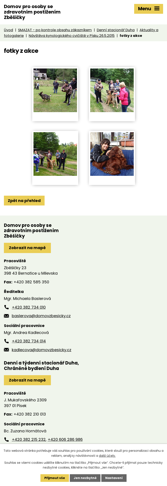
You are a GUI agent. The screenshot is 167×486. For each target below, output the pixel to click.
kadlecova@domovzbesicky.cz (41, 350)
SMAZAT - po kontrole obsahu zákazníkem (55, 30)
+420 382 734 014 (29, 341)
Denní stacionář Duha (116, 30)
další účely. (107, 455)
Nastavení (114, 478)
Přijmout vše (54, 478)
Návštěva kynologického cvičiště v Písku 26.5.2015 (72, 35)
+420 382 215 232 (29, 439)
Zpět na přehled (24, 200)
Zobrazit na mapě (27, 247)
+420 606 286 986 (65, 439)
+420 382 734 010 (29, 307)
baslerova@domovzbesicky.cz (41, 315)
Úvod (8, 30)
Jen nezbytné (85, 478)
